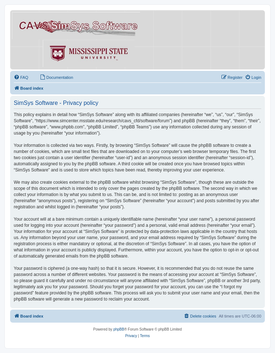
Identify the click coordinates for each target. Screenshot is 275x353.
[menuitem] (21, 77)
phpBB (118, 329)
